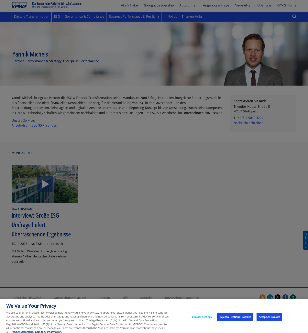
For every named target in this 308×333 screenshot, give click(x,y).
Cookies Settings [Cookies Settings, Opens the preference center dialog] (202, 318)
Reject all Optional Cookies (235, 318)
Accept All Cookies (269, 318)
